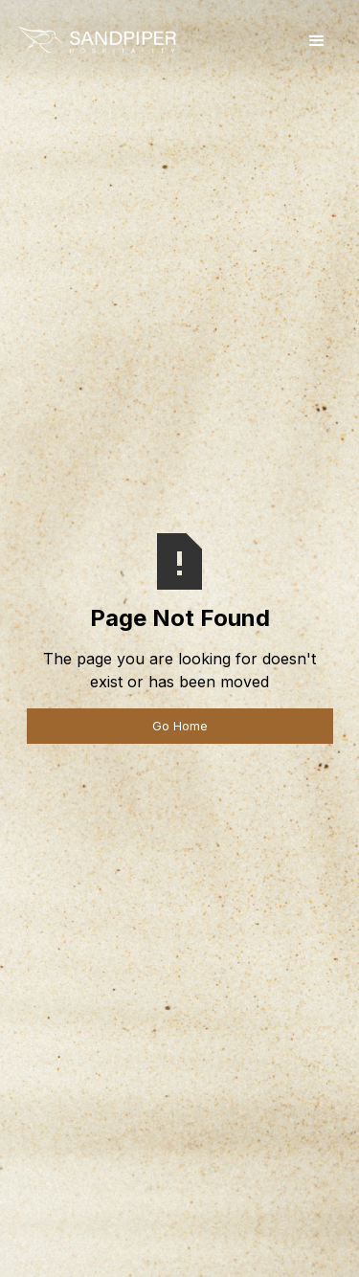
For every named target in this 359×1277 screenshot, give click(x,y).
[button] (317, 41)
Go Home (180, 726)
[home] (96, 41)
